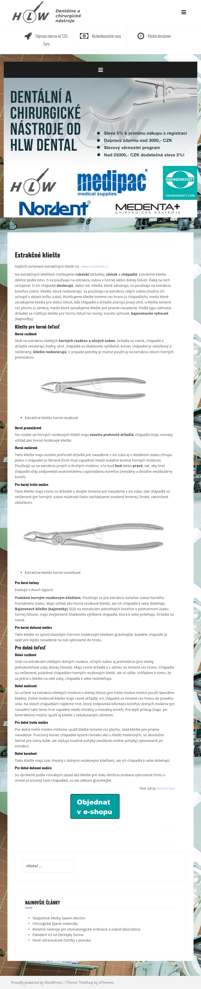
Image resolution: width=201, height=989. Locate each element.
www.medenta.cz (95, 266)
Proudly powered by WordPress (36, 982)
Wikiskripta (166, 788)
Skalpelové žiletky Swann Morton (59, 918)
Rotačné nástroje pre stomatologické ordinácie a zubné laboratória (86, 929)
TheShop (86, 982)
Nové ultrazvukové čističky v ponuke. (62, 940)
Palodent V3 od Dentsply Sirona (58, 934)
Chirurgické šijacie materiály (55, 923)
